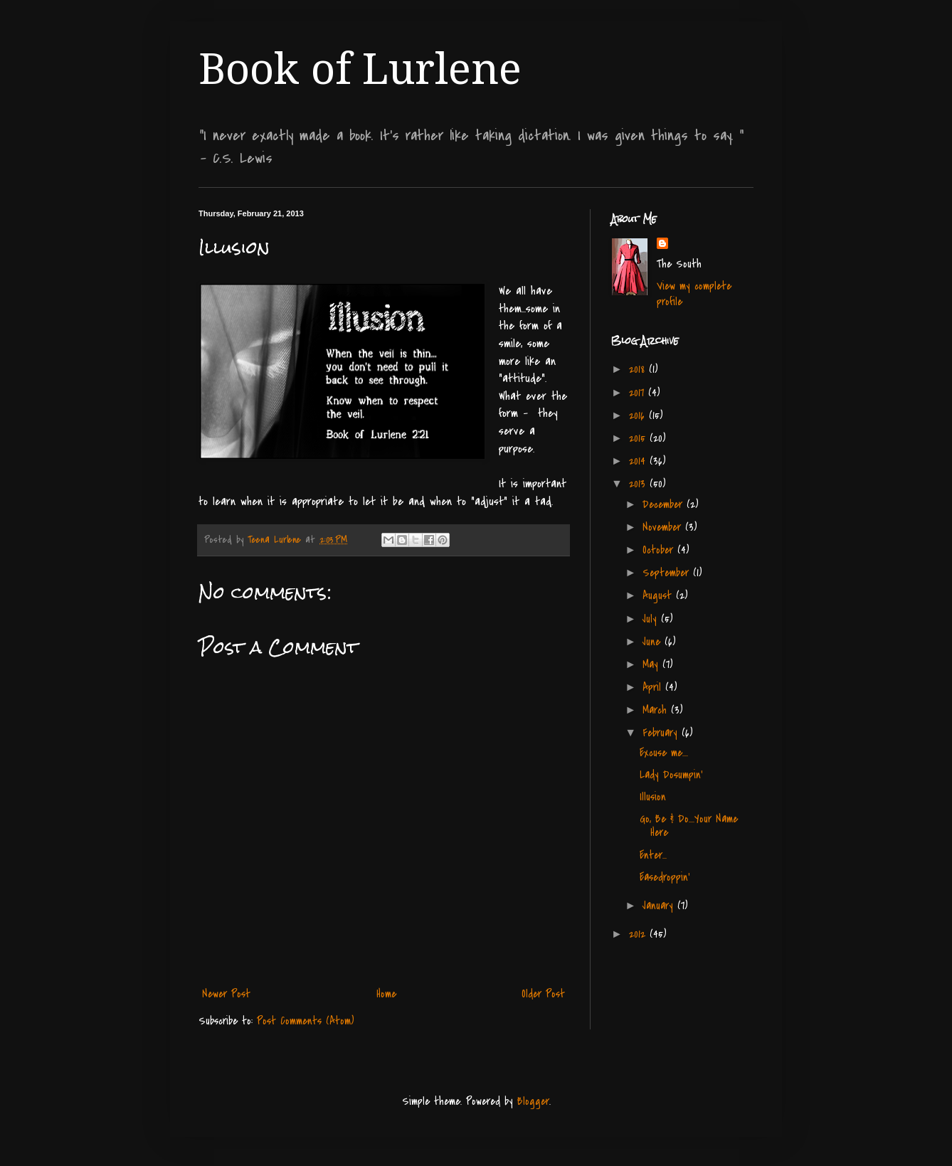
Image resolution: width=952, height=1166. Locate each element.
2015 (639, 438)
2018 (639, 369)
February (662, 733)
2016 (639, 415)
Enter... (653, 855)
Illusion (653, 797)
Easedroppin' (665, 877)
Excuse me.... (664, 752)
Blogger (533, 1101)
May (652, 664)
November (663, 527)
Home (386, 994)
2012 (639, 934)
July (651, 619)
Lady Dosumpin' (671, 775)
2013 (639, 484)
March (656, 710)
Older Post (543, 994)
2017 (638, 393)
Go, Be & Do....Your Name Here (689, 825)
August (659, 595)
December (664, 504)
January (659, 905)
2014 (639, 461)
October (659, 550)
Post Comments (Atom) (305, 1021)
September (667, 573)
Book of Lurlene (360, 69)
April (653, 687)
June (653, 642)
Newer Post (226, 994)
